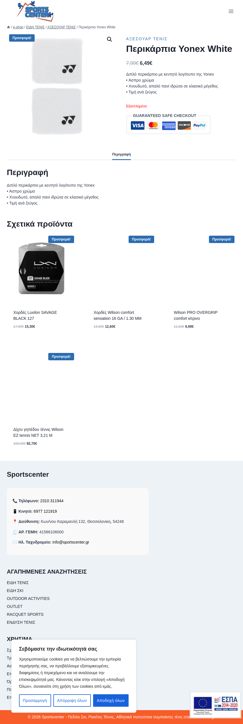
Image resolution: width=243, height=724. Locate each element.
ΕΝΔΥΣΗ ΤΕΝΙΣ (21, 622)
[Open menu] (231, 11)
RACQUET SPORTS (25, 614)
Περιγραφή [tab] (121, 154)
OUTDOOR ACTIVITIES (28, 598)
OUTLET (14, 606)
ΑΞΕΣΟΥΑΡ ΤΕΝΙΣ (146, 39)
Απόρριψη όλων (72, 700)
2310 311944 (52, 501)
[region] (73, 676)
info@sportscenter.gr (71, 542)
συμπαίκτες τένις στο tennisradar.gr (184, 717)
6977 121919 (45, 511)
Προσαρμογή (35, 700)
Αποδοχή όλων (111, 700)
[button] (109, 39)
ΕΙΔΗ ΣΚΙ (15, 590)
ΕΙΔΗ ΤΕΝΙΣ (18, 582)
